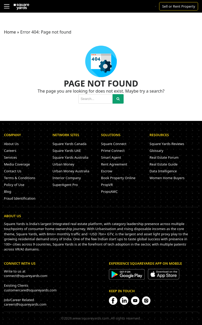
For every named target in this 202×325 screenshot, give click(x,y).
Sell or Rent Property (178, 6)
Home (10, 32)
